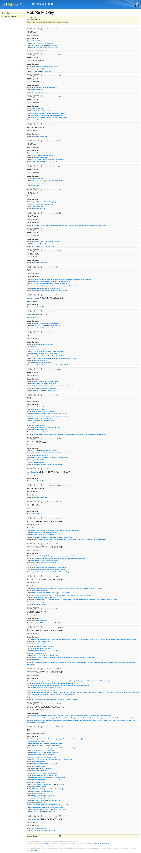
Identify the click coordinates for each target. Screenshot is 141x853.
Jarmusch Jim (67, 759)
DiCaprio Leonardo (55, 558)
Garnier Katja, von (61, 789)
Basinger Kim (63, 290)
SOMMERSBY (34, 418)
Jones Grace (52, 328)
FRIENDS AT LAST (36, 655)
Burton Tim (51, 811)
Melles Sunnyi (41, 208)
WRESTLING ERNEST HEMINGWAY (41, 535)
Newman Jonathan (56, 780)
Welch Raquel (41, 87)
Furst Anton (41, 425)
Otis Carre (62, 662)
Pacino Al (40, 246)
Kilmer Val (49, 572)
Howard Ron (41, 802)
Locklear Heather (42, 323)
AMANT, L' (33, 450)
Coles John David (53, 655)
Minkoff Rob (50, 750)
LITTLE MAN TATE (36, 390)
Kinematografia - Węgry (38, 409)
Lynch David (63, 283)
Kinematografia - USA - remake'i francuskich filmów (47, 113)
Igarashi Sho (61, 784)
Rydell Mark (50, 420)
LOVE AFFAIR (34, 560)
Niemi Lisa (50, 464)
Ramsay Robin (101, 225)
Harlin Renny (51, 755)
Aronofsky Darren (49, 830)
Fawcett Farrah (31, 722)
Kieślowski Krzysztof (64, 281)
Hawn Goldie (92, 692)
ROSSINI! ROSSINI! (36, 383)
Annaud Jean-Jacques (50, 450)
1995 (54, 597)
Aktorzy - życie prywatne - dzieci (58, 588)
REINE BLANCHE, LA (37, 325)
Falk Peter (40, 434)
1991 (58, 427)
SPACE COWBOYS (36, 773)
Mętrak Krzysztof (33, 298)
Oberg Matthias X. (59, 777)
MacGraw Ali (31, 664)
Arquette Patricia (52, 692)
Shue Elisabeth (42, 381)
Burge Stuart (63, 358)
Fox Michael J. (42, 356)
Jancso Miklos (51, 411)
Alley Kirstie (69, 683)
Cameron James (63, 457)
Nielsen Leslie (41, 766)
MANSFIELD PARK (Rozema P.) (40, 809)
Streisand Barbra (64, 365)
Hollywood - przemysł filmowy (92, 588)
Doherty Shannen (121, 692)
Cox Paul (67, 805)
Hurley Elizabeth (42, 595)
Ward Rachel (122, 662)
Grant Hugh (52, 563)
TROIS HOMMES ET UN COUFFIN (41, 117)
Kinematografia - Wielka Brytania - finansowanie (46, 279)
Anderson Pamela (53, 599)
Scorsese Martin (42, 539)
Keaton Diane (51, 286)
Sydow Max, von (80, 720)
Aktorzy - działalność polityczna (41, 432)
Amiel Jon (48, 418)
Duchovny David (102, 720)
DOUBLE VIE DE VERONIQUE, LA (41, 281)
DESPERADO (34, 660)
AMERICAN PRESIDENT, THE (39, 688)
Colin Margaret (54, 323)
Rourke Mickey (38, 41)
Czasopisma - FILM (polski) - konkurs (43, 623)
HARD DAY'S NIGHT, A (37, 745)
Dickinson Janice (42, 590)
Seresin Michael (48, 111)
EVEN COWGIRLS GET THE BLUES (41, 414)
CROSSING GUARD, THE (38, 690)
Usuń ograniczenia (49, 22)
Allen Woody (112, 720)
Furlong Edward (69, 434)
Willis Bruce (50, 646)
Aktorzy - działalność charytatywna (103, 681)
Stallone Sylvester (64, 416)
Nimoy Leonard (58, 115)
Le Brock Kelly (92, 662)
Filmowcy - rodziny (75, 588)
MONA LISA (34, 71)
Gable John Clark (111, 599)
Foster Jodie (52, 388)
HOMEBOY (33, 111)
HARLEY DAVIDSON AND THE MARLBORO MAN (45, 386)
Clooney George (102, 718)
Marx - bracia (41, 349)
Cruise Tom (41, 572)
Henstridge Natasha (55, 657)
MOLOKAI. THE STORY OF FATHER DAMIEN (44, 805)
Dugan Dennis (48, 791)
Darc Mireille (41, 225)
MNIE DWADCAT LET (37, 162)
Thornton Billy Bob (54, 800)
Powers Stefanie (71, 699)
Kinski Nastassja (51, 225)
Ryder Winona (100, 434)
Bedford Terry (51, 757)
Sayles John (51, 796)
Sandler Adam (41, 793)
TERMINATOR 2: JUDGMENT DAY (41, 457)
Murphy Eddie (131, 720)
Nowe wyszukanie (62, 22)
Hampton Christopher (57, 651)
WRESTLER (34, 830)
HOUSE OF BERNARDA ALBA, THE (41, 358)
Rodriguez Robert (43, 662)
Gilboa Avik (31, 314)
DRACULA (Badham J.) (37, 288)
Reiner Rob (58, 688)
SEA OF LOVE (34, 244)
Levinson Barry (59, 159)
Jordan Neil (47, 71)
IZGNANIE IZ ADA (36, 181)
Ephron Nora (41, 761)
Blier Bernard (41, 183)
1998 (43, 741)
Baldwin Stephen (51, 416)
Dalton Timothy (54, 241)
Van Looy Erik (46, 768)
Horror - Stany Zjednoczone (40, 798)
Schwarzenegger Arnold (54, 720)
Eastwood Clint (65, 593)
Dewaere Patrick (42, 407)
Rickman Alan (91, 720)
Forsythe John (61, 286)
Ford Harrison (60, 683)
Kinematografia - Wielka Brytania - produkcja (77, 279)
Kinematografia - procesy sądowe (100, 715)
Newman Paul (41, 464)
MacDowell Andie (42, 241)
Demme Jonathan (51, 532)
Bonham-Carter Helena (76, 225)
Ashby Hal (55, 45)
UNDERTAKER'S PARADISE (39, 777)
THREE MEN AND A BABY (38, 115)
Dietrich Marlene (90, 434)
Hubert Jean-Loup (55, 325)
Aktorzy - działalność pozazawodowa (59, 639)
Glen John (69, 453)
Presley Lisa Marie (68, 558)
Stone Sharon (51, 699)
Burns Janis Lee (42, 66)
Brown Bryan (112, 662)
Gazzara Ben (53, 775)
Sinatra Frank (41, 699)
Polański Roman (85, 595)
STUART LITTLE (35, 750)
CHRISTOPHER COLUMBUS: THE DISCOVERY (45, 453)
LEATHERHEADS (35, 752)
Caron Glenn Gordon (51, 560)
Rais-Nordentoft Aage (56, 743)
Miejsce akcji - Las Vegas (68, 748)
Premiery (34, 565)
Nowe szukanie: (32, 836)
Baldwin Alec (69, 694)
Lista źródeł (31, 22)
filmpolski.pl (46, 843)
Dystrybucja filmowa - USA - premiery (68, 530)
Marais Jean (62, 539)
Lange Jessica (42, 604)
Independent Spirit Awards (41, 597)
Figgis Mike (60, 351)
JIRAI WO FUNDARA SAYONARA (40, 784)
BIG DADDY (34, 791)
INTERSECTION (35, 420)
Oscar (35, 423)
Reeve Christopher (90, 225)
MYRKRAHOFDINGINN (37, 807)
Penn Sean (71, 599)
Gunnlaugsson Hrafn (57, 807)
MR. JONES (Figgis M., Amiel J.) (40, 351)
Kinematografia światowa (39, 739)
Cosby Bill (40, 92)
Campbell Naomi (80, 558)
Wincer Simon (71, 386)
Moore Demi (51, 356)
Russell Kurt (101, 692)
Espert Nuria (72, 358)
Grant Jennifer (100, 599)
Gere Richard (58, 434)
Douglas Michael (76, 718)
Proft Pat (55, 764)
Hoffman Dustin (72, 286)
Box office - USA (33, 741)
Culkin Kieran (41, 286)
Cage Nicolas (41, 692)
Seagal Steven (81, 662)
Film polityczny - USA (38, 462)
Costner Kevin (53, 365)
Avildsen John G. (42, 775)
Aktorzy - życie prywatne (64, 556)
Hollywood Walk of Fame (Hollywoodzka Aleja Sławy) (48, 569)
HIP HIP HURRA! (35, 43)
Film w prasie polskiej (9, 16)
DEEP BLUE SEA (35, 755)
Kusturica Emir (53, 48)
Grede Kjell (50, 43)
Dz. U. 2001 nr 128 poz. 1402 (101, 843)
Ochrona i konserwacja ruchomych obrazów (45, 748)
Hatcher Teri (112, 718)
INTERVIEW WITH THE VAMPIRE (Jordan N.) (44, 537)
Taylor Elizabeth (53, 381)
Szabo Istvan (41, 411)
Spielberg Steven (42, 202)
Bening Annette (72, 539)
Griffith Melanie (90, 657)
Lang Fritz (40, 782)
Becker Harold (49, 244)
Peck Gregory (61, 699)
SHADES (33, 768)
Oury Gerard (41, 416)
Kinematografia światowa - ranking (42, 427)
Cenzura (33, 347)
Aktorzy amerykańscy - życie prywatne (43, 530)
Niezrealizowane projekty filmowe (79, 739)
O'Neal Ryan (41, 722)
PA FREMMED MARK (37, 743)
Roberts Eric (91, 599)
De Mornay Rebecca (89, 718)
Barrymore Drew (53, 290)
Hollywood (76, 556)
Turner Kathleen (42, 365)
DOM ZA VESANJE (36, 48)
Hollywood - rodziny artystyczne (41, 362)
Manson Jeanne (42, 120)
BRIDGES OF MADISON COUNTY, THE (42, 593)
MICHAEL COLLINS (36, 644)
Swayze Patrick (60, 464)
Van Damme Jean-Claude (45, 344)
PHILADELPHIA (35, 532)
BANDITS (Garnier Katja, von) (39, 789)
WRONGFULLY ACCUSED (38, 764)
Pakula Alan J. (41, 683)
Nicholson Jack (67, 657)
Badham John (55, 288)
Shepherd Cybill (82, 692)
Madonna (30, 720)
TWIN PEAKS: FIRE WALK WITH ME (41, 283)
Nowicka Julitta (32, 472)
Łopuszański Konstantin (55, 181)
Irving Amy (52, 202)
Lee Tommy (64, 599)
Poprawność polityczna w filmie (41, 648)
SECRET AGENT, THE (37, 651)
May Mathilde (79, 434)
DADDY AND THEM (36, 800)
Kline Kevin (51, 683)
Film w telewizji (36, 185)
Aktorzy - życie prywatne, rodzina (82, 639)
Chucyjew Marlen (55, 162)
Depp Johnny (70, 572)
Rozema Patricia (61, 809)
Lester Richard (55, 745)
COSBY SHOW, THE (36, 90)
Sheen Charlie (62, 567)
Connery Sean (121, 720)
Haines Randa (63, 535)
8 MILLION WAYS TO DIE (38, 45)
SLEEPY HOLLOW (36, 811)
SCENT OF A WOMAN (37, 353)
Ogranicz (39, 22)
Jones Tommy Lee (43, 641)
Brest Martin (54, 353)
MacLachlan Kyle (42, 558)
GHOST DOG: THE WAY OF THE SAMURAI (43, 759)
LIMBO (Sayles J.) (36, 796)
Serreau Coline (62, 117)
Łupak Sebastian (33, 819)
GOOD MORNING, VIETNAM (39, 159)
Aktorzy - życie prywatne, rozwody (42, 204)
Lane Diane (66, 595)
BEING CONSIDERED (37, 780)
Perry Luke (81, 539)
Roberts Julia (49, 434)
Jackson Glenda (42, 360)
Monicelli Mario (53, 383)
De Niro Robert (102, 662)
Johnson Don (131, 662)
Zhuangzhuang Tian (39, 69)
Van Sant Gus (63, 414)
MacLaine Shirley (42, 50)
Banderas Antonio (78, 657)
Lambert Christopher (55, 595)
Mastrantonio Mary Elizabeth (46, 153)
